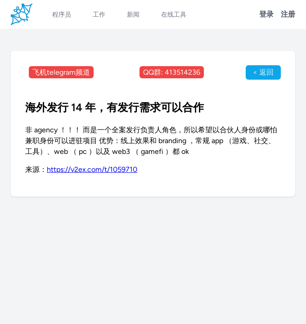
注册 (288, 14)
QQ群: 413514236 (171, 72)
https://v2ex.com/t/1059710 (92, 169)
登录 (266, 14)
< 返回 (263, 72)
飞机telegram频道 (61, 72)
